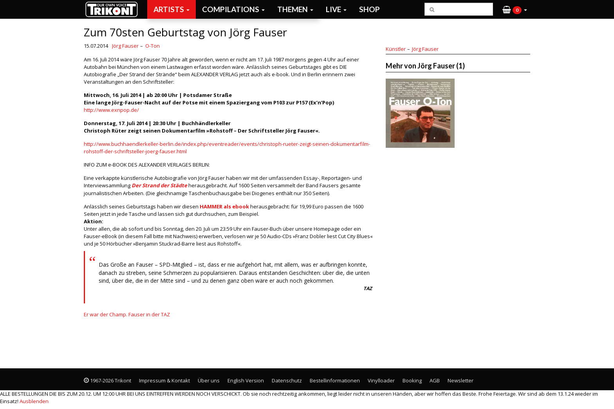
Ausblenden (34, 401)
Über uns (209, 380)
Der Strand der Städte (159, 185)
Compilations (233, 9)
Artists (172, 9)
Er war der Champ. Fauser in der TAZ (127, 314)
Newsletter (460, 380)
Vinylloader (381, 380)
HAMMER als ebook (224, 206)
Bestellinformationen (335, 380)
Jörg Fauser (125, 45)
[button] (514, 9)
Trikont (114, 9)
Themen (295, 9)
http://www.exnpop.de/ (111, 109)
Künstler (396, 48)
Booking (412, 380)
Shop (369, 9)
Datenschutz (287, 380)
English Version (246, 380)
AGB (435, 380)
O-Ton (152, 45)
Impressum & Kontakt (164, 380)
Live (336, 9)
